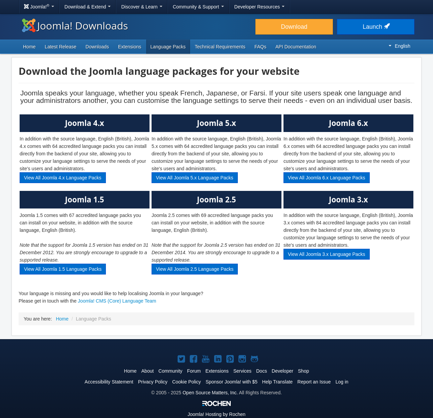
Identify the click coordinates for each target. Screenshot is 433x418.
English (399, 46)
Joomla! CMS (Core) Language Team (117, 301)
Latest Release (60, 46)
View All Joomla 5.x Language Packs (194, 177)
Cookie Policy (186, 381)
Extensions (129, 46)
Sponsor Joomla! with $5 (231, 381)
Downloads (97, 46)
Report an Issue (314, 381)
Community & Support (198, 6)
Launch (375, 26)
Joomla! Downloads (75, 25)
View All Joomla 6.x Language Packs (326, 177)
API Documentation (295, 46)
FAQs (260, 46)
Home (29, 46)
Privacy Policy (152, 381)
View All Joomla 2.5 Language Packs (194, 269)
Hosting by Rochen (216, 414)
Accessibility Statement (109, 381)
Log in (342, 381)
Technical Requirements (220, 46)
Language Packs (168, 46)
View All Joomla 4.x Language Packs (62, 177)
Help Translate (277, 381)
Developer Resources (259, 6)
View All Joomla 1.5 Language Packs (62, 269)
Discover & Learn (141, 6)
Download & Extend (88, 6)
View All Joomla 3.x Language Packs (326, 254)
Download (294, 26)
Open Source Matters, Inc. (210, 392)
